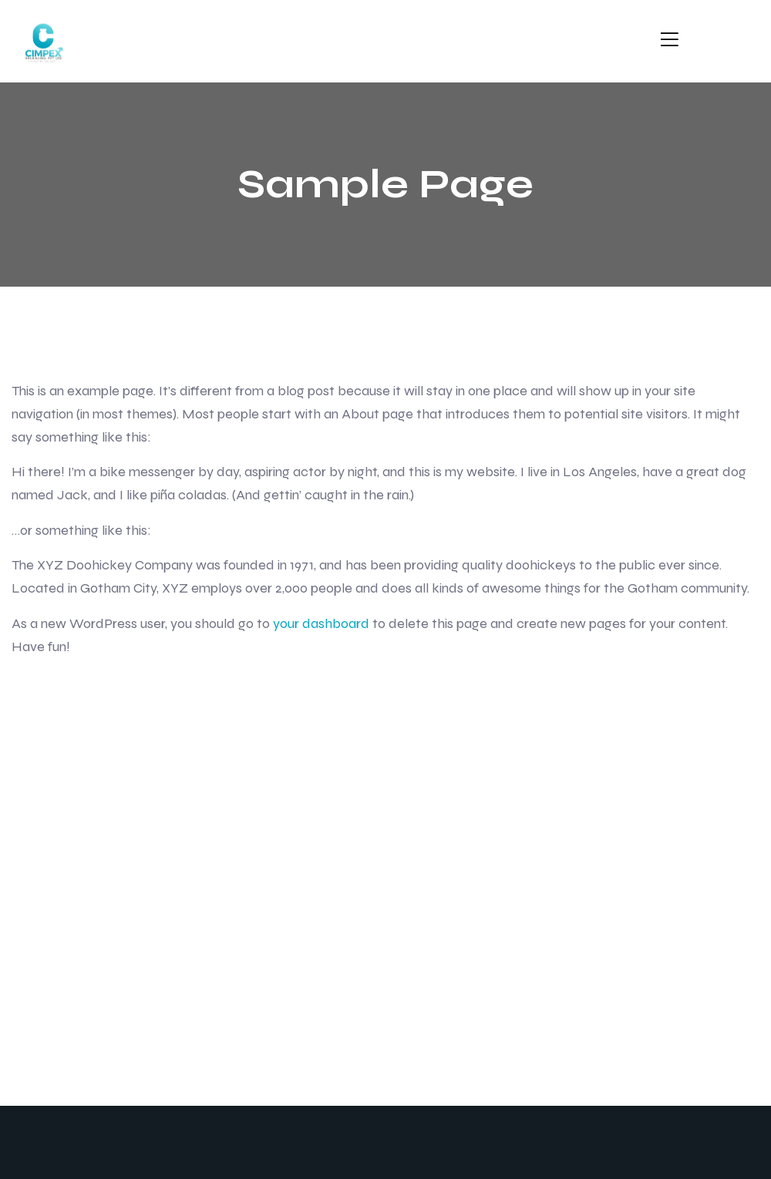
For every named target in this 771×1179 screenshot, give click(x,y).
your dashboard (321, 623)
